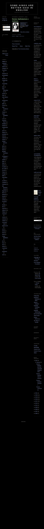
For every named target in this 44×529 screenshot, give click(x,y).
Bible (3, 103)
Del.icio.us (22, 36)
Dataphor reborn (36, 135)
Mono (3, 192)
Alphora (4, 66)
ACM (3, 136)
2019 (36, 397)
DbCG (3, 165)
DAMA (3, 159)
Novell (3, 196)
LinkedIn (4, 182)
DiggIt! (17, 36)
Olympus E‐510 (36, 100)
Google (4, 173)
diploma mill (5, 225)
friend (3, 234)
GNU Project (37, 315)
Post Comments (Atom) (23, 49)
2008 (36, 409)
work (3, 254)
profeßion (4, 134)
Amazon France (37, 351)
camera (4, 217)
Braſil (3, 149)
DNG (3, 163)
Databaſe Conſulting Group (36, 307)
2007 (36, 411)
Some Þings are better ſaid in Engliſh (22, 7)
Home (21, 46)
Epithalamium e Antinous (23, 23)
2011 (36, 405)
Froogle (35, 345)
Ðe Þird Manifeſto (38, 313)
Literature (4, 184)
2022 (36, 360)
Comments (6, 29)
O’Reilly (4, 199)
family (3, 230)
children (4, 220)
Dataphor (4, 68)
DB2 (3, 161)
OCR (3, 198)
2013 (36, 403)
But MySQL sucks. (37, 43)
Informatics (4, 177)
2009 (36, 407)
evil (3, 229)
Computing (4, 83)
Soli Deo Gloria (37, 236)
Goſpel (3, 112)
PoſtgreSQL (4, 80)
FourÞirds (4, 70)
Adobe (3, 139)
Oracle (3, 93)
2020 (36, 395)
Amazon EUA (37, 349)
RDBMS (4, 123)
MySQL (4, 78)
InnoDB (4, 180)
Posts (5, 27)
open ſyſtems (5, 97)
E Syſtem (4, 166)
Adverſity (35, 60)
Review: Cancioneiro (39, 388)
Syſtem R (4, 210)
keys (3, 242)
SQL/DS (4, 208)
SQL (3, 95)
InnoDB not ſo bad (37, 172)
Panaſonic (4, 201)
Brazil (3, 148)
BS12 (3, 146)
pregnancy (4, 251)
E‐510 (3, 170)
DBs (3, 87)
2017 (36, 401)
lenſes (3, 246)
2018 (36, 399)
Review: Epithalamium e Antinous (20, 20)
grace (3, 130)
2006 (36, 413)
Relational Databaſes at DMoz (37, 299)
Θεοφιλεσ (36, 260)
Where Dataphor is (37, 26)
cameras (4, 218)
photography (5, 75)
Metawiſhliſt (36, 347)
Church (4, 105)
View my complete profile (36, 250)
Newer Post (14, 46)
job (3, 241)
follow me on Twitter (5, 54)
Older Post (27, 46)
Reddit (3, 204)
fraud (3, 232)
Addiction (4, 137)
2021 (36, 393)
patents (4, 132)
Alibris (35, 352)
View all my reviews (24, 32)
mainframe (4, 248)
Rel (3, 206)
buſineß (4, 125)
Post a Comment (16, 43)
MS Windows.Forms (5, 188)
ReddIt (13, 36)
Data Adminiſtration (5, 90)
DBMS (3, 61)
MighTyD (4, 191)
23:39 (19, 34)
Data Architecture (5, 109)
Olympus (4, 73)
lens (3, 244)
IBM (3, 175)
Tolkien (3, 212)
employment (5, 127)
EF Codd (4, 168)
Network (4, 194)
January (38, 362)
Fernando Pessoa (24, 25)
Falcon (3, 172)
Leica (3, 118)
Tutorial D (4, 213)
